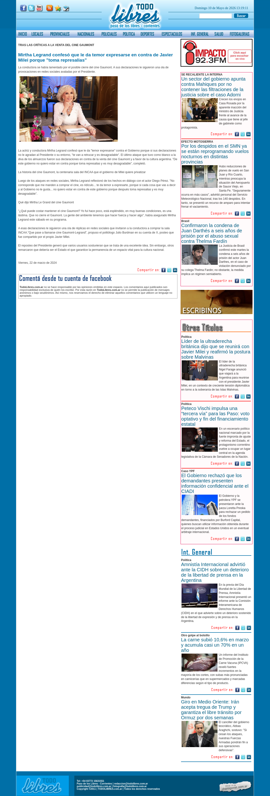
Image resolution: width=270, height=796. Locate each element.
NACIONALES (85, 34)
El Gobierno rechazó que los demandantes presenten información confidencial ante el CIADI (214, 483)
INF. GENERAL (200, 34)
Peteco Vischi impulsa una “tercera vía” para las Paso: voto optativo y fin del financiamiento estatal (215, 416)
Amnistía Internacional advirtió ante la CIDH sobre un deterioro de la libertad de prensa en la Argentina (215, 572)
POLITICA (129, 34)
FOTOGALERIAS (239, 34)
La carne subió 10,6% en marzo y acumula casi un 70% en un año (215, 645)
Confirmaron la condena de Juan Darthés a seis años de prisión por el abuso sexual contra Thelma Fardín (211, 233)
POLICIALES (109, 34)
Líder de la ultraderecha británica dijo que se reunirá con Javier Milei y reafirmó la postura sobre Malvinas (215, 349)
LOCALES (37, 34)
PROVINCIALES (60, 34)
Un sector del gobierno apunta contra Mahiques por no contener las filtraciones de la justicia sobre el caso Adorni (213, 86)
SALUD (218, 34)
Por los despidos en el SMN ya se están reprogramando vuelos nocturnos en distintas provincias (215, 153)
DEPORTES (147, 34)
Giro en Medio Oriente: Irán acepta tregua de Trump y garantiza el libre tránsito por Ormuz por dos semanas (211, 709)
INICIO (22, 34)
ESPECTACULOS (172, 34)
